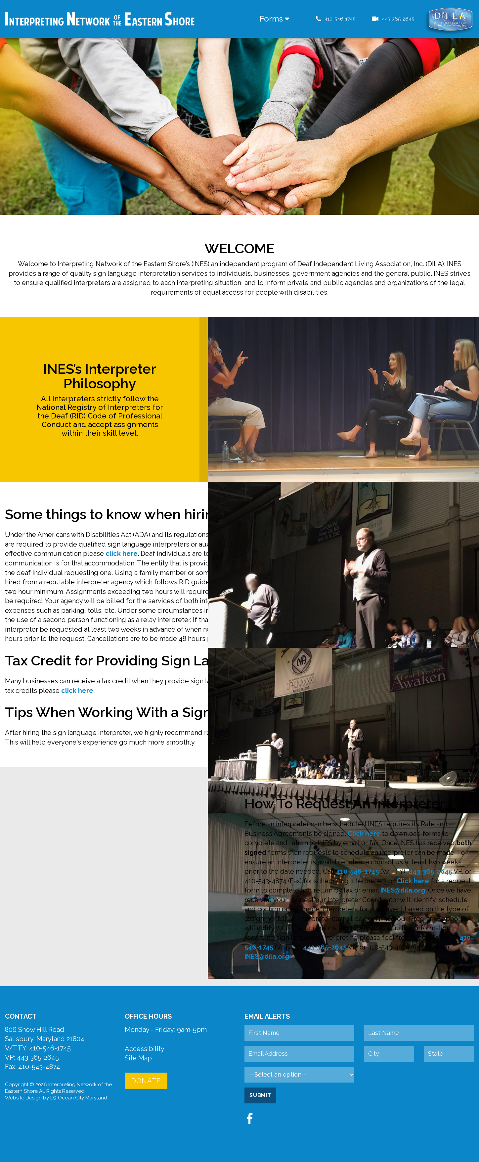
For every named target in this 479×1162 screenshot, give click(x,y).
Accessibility (144, 1049)
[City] (389, 1054)
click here (122, 553)
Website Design (23, 1098)
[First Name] (299, 1033)
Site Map (138, 1058)
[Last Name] (419, 1033)
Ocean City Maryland (82, 1098)
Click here (364, 834)
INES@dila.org (402, 890)
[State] (449, 1054)
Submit (260, 1095)
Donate (146, 1081)
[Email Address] (299, 1054)
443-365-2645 (398, 19)
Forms (274, 19)
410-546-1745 (340, 19)
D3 (53, 1098)
